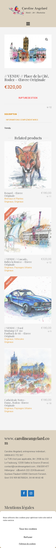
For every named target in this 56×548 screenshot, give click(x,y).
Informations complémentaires (22, 120)
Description (10, 114)
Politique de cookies (27, 544)
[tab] (11, 114)
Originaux (18, 194)
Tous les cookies (28, 529)
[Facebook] (24, 493)
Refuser (28, 537)
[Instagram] (31, 493)
